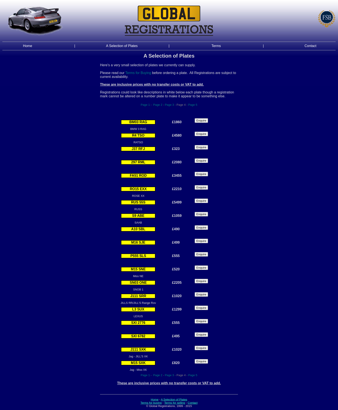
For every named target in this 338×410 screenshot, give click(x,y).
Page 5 (192, 104)
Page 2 (157, 104)
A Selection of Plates (122, 46)
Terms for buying (151, 402)
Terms (216, 46)
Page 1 (145, 104)
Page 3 (169, 104)
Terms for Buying (138, 73)
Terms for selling (174, 402)
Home (27, 46)
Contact (310, 46)
